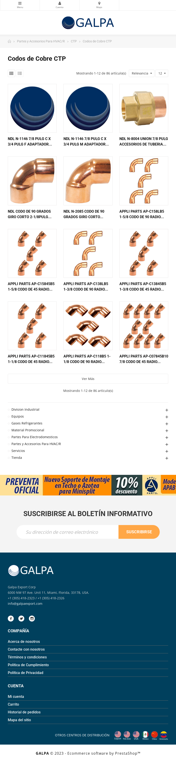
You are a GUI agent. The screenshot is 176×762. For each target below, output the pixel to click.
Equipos (17, 416)
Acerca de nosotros (24, 641)
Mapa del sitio (19, 720)
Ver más (88, 379)
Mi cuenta (16, 696)
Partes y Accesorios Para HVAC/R (36, 444)
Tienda (16, 457)
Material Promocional (27, 430)
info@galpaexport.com (25, 603)
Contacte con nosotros (26, 649)
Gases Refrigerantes (26, 423)
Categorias (20, 3)
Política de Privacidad (25, 673)
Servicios (18, 450)
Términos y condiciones (27, 657)
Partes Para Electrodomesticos (34, 437)
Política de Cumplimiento (28, 665)
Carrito (13, 704)
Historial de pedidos (24, 712)
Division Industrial (25, 409)
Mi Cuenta (59, 3)
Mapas (99, 3)
